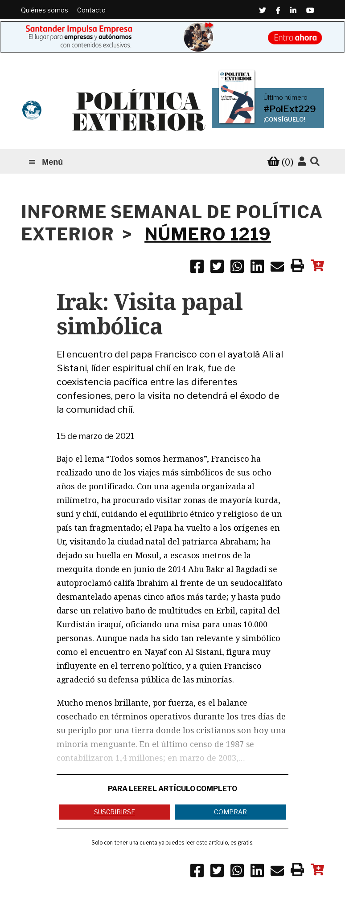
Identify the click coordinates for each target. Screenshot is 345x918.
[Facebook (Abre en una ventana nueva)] (278, 10)
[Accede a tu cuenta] (302, 161)
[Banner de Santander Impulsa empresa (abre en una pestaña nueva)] (172, 37)
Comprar (230, 812)
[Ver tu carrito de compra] (280, 161)
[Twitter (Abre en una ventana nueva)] (262, 10)
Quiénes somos (44, 10)
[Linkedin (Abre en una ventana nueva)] (293, 10)
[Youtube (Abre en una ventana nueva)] (310, 10)
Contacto (91, 10)
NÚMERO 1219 (207, 234)
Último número (285, 97)
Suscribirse (114, 812)
